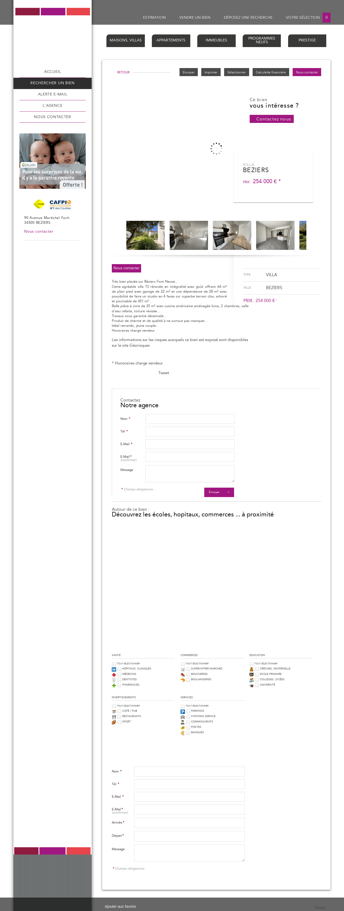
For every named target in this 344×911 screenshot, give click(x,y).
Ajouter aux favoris (120, 906)
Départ (118, 835)
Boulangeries (201, 679)
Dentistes (129, 679)
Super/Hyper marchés (207, 668)
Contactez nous (273, 119)
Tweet (163, 373)
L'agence (52, 106)
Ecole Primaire (271, 674)
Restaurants (131, 716)
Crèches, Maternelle (275, 668)
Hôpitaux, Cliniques (136, 668)
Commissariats (202, 721)
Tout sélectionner (128, 663)
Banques (197, 732)
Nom (125, 418)
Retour (123, 72)
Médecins (129, 674)
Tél (124, 431)
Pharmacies (130, 684)
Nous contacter (52, 117)
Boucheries (199, 674)
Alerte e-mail (52, 94)
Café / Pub (129, 711)
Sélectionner (236, 72)
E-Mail (126, 444)
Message (126, 470)
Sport (126, 721)
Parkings (197, 711)
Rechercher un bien (52, 83)
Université (267, 684)
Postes (196, 727)
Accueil (52, 72)
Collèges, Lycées (272, 679)
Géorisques (140, 345)
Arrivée (118, 822)
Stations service (203, 716)
